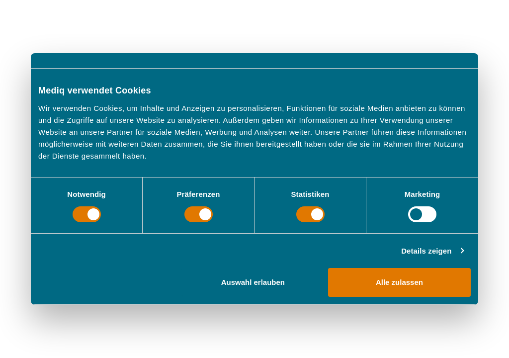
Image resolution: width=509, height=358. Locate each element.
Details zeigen (426, 251)
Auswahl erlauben (253, 282)
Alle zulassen (399, 282)
